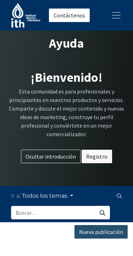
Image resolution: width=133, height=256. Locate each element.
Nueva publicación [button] (101, 231)
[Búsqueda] (102, 212)
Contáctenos (69, 15)
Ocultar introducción (51, 156)
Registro (96, 156)
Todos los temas (45, 195)
